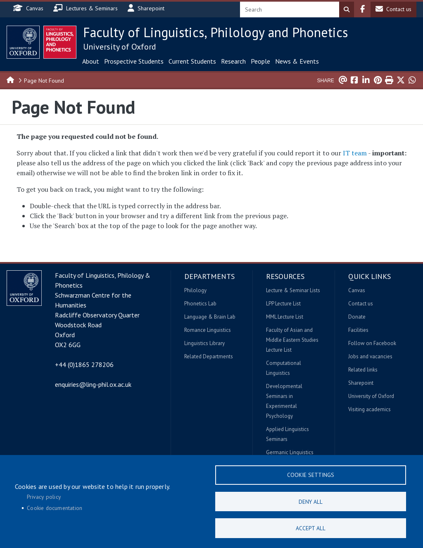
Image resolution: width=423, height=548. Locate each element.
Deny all (311, 501)
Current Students (192, 61)
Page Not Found (44, 80)
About (90, 61)
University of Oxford (119, 46)
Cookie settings (310, 474)
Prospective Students (134, 61)
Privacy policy (44, 496)
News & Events (297, 61)
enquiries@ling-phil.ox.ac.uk (93, 384)
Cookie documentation (54, 507)
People (260, 61)
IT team (355, 152)
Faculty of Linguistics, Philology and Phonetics (215, 32)
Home (11, 79)
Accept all (311, 527)
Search (346, 9)
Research (233, 61)
